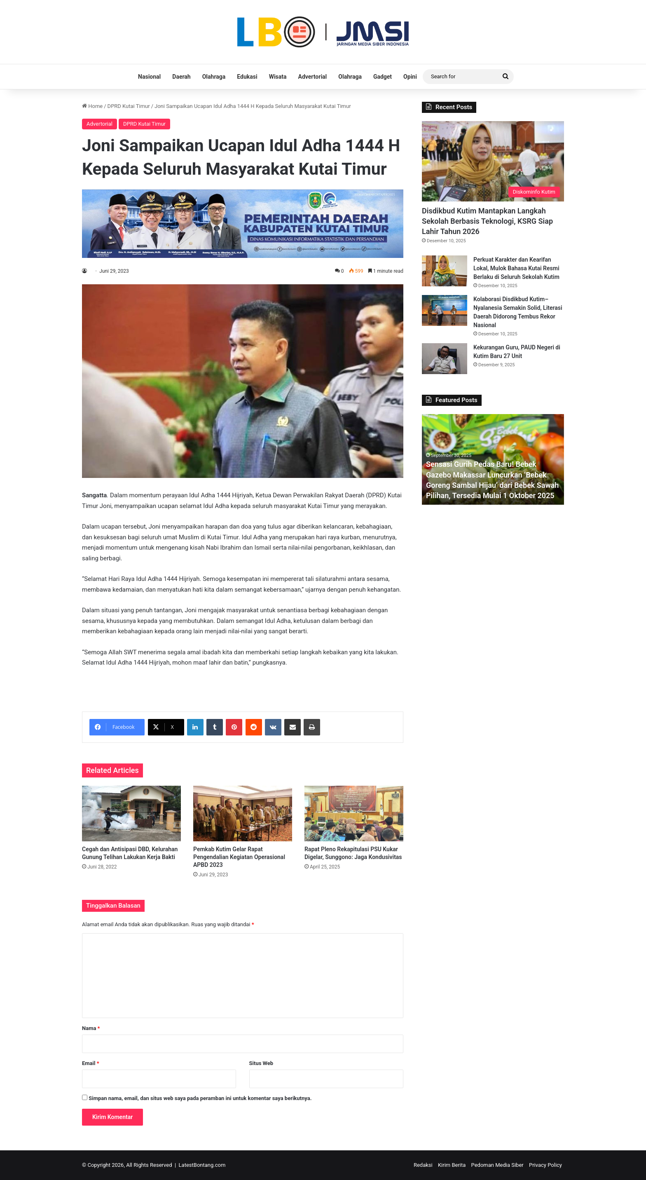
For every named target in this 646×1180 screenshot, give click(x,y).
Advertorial (312, 76)
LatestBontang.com (202, 1165)
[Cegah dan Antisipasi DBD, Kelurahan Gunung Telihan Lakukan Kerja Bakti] (131, 813)
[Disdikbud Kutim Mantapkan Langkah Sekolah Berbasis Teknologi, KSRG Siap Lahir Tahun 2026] (493, 161)
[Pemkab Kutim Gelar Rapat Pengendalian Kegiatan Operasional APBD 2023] (242, 813)
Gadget (382, 76)
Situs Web (261, 1063)
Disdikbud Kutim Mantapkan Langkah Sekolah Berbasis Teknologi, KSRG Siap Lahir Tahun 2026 (487, 221)
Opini (410, 76)
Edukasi (247, 76)
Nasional (149, 76)
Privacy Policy (545, 1165)
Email (90, 1063)
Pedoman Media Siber (497, 1165)
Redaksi (423, 1165)
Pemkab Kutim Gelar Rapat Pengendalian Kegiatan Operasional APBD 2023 (239, 857)
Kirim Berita (452, 1165)
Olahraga (214, 76)
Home (92, 106)
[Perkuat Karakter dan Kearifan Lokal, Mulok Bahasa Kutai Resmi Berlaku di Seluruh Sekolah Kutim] (444, 270)
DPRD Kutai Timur (129, 106)
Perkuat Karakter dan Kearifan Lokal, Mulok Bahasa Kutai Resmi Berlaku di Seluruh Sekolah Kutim (516, 268)
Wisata (278, 76)
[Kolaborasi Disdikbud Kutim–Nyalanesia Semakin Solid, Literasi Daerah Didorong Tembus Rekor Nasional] (444, 310)
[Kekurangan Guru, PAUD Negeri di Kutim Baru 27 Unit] (444, 358)
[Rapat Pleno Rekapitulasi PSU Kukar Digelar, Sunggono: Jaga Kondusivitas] (353, 813)
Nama (91, 1028)
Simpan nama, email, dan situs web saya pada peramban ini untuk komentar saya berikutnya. (200, 1098)
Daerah (181, 76)
